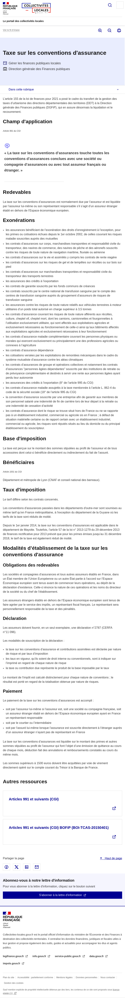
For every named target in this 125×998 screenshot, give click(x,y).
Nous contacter (108, 977)
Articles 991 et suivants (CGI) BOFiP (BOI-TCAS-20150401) (59, 828)
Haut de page (113, 858)
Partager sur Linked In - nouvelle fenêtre (26, 867)
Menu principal (120, 5)
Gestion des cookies (13, 983)
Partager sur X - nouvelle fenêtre (16, 867)
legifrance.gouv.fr (13, 956)
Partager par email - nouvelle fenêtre (36, 867)
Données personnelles (86, 977)
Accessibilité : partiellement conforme (35, 977)
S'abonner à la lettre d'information (60, 895)
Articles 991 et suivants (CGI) (34, 799)
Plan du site (8, 977)
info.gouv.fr (39, 956)
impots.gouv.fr (12, 963)
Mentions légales (64, 977)
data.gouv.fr (97, 956)
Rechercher (109, 5)
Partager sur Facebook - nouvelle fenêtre (6, 867)
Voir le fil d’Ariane (11, 30)
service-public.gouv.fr (68, 956)
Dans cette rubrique (21, 89)
